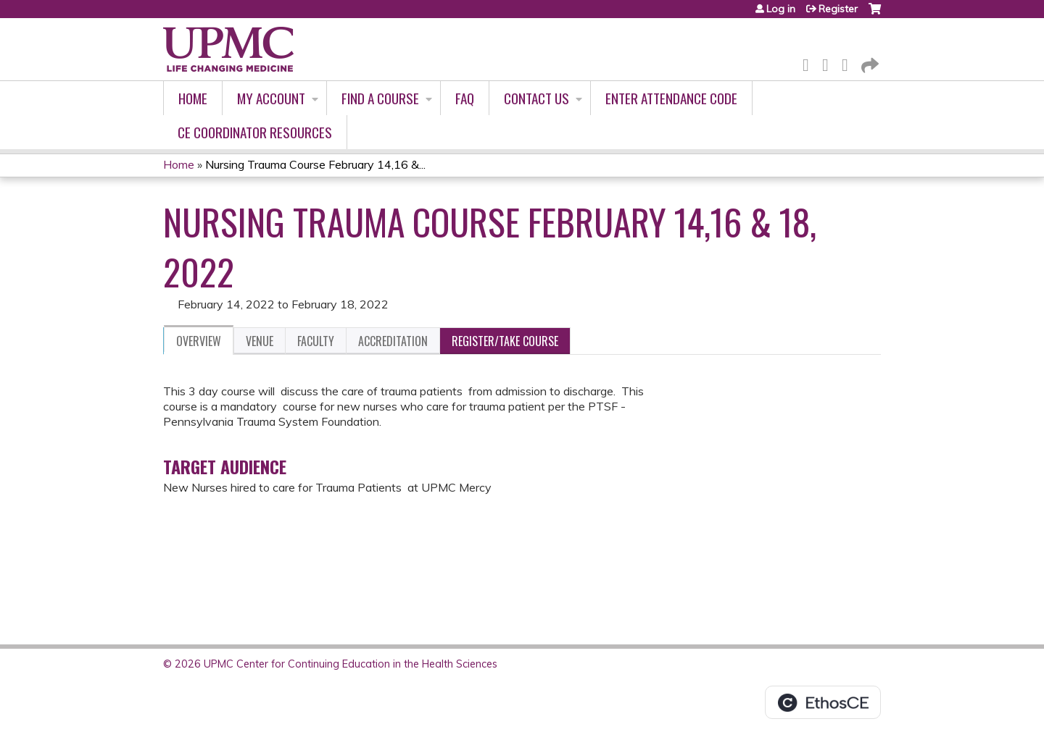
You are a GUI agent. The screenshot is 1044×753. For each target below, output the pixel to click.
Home (192, 98)
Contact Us (536, 98)
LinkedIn (849, 62)
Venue (259, 341)
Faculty (315, 341)
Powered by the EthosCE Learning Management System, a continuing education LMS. (823, 702)
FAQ (464, 98)
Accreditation (393, 341)
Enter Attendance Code (671, 98)
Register (838, 9)
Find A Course (380, 98)
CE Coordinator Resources (255, 132)
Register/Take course (505, 341)
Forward (868, 62)
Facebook (810, 62)
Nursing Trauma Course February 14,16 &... (315, 164)
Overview (198, 341)
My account (271, 98)
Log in (780, 9)
